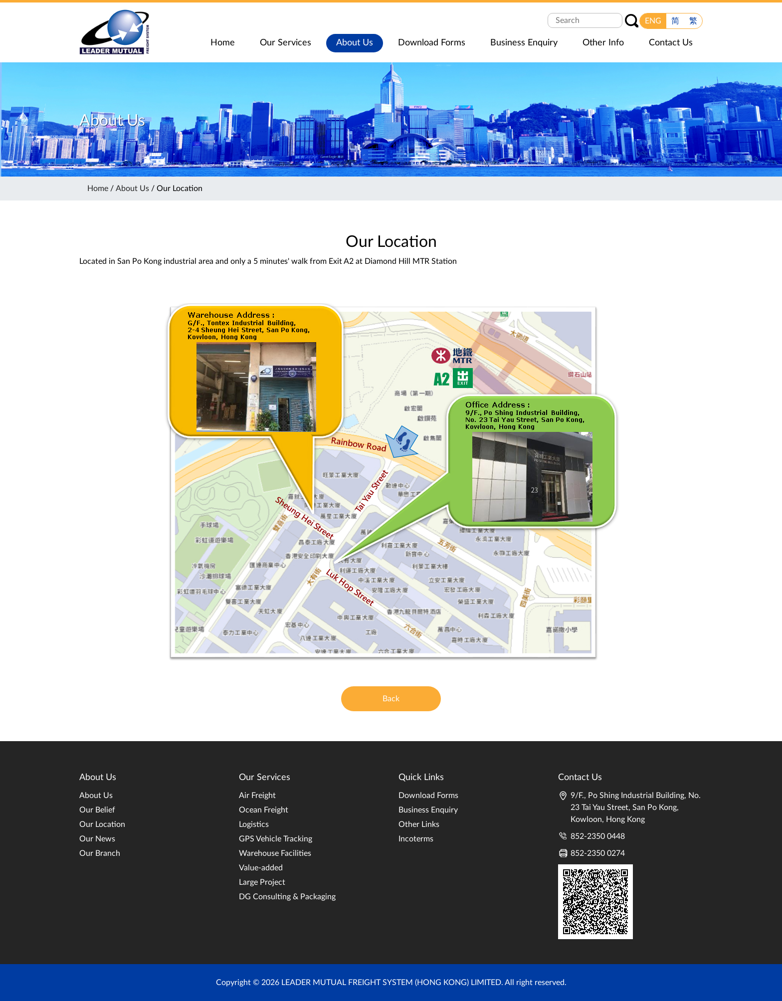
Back (391, 699)
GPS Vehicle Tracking (275, 839)
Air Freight (257, 796)
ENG (653, 21)
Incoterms (415, 839)
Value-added (261, 868)
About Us (132, 189)
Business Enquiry (428, 810)
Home (97, 189)
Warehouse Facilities (275, 853)
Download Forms (428, 796)
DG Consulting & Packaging (287, 897)
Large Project (262, 882)
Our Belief (97, 810)
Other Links (418, 824)
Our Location (102, 824)
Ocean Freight (263, 810)
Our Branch (99, 853)
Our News (97, 839)
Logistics (254, 824)
